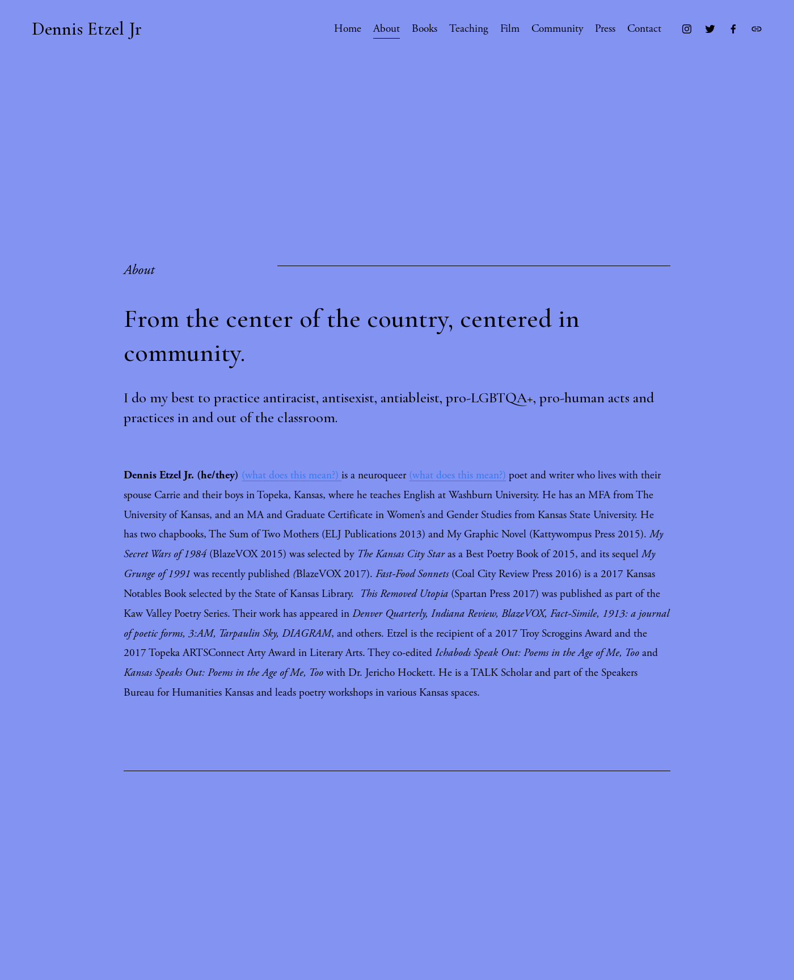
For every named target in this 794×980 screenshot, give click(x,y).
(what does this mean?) (291, 475)
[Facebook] (733, 29)
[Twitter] (710, 29)
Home (347, 29)
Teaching (468, 29)
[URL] (756, 29)
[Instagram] (686, 29)
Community (557, 29)
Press (605, 29)
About (386, 29)
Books (424, 29)
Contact (644, 29)
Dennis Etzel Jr (87, 29)
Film (510, 29)
